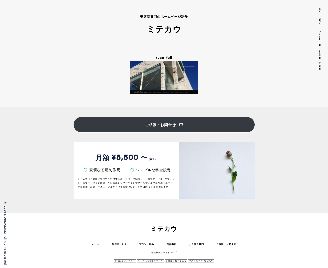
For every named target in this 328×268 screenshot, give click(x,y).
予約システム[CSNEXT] (201, 261)
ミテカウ (164, 228)
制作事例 (172, 244)
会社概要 (156, 252)
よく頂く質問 (196, 244)
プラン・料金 (146, 244)
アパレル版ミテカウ (125, 261)
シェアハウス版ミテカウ (150, 261)
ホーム (96, 244)
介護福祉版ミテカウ (176, 261)
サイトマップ (170, 252)
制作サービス (119, 244)
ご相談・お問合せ (164, 124)
